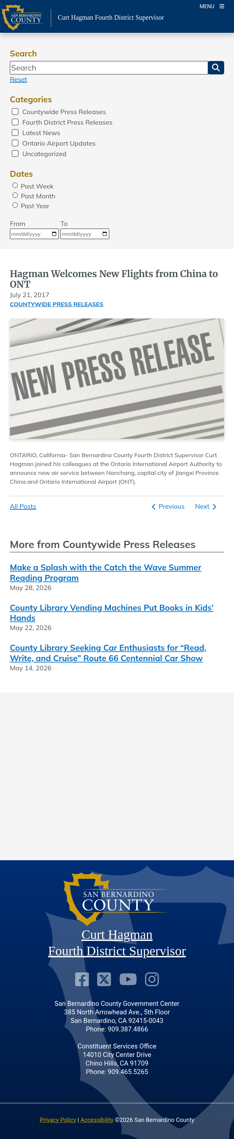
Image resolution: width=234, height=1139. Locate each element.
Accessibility (97, 1119)
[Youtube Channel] (128, 979)
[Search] (109, 67)
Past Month (38, 196)
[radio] (15, 185)
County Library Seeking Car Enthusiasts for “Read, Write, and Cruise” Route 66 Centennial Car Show (108, 652)
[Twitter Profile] (104, 979)
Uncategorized (44, 154)
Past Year (35, 206)
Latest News (41, 133)
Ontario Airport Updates (59, 143)
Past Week (37, 186)
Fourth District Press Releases (67, 122)
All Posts (23, 506)
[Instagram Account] (152, 979)
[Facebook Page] (82, 979)
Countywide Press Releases (64, 112)
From (34, 229)
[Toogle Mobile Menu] (212, 5)
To (84, 229)
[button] (216, 67)
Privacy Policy (58, 1119)
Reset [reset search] (18, 79)
